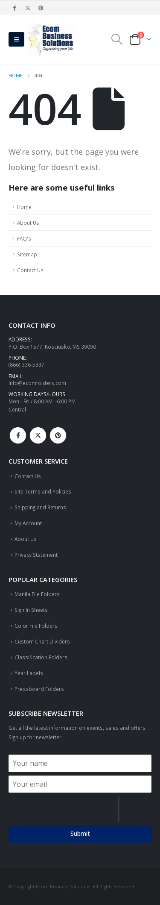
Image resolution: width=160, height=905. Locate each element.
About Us (28, 222)
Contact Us (30, 270)
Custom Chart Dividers (42, 641)
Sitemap (27, 254)
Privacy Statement (36, 554)
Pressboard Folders (39, 688)
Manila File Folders (37, 594)
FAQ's (24, 238)
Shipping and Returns (40, 507)
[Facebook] (14, 7)
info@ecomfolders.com (37, 382)
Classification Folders (41, 657)
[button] (16, 39)
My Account (28, 523)
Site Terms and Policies (43, 491)
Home (24, 206)
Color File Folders (36, 625)
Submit (80, 833)
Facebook (17, 435)
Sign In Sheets (31, 609)
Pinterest (58, 435)
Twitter (38, 435)
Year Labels (29, 673)
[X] (27, 7)
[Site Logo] (50, 39)
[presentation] (63, 809)
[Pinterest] (41, 7)
